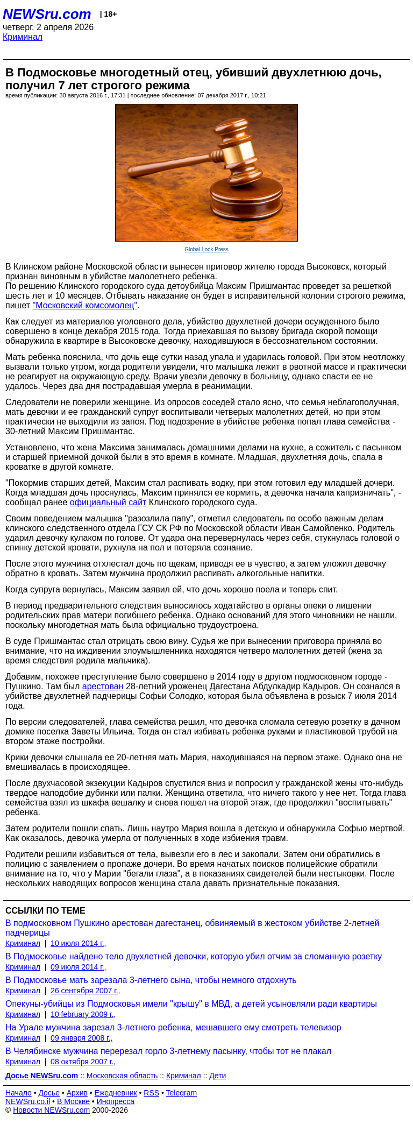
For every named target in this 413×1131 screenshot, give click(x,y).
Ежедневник (116, 1092)
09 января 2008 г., (81, 1038)
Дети (217, 1075)
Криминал (22, 36)
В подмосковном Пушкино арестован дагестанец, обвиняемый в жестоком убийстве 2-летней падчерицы (192, 927)
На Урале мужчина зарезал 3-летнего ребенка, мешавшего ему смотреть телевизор (173, 1027)
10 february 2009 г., (83, 1014)
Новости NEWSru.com (51, 1110)
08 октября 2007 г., (83, 1061)
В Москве (73, 1101)
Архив (77, 1092)
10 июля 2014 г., (78, 943)
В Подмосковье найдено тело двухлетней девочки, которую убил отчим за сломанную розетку (193, 956)
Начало (18, 1092)
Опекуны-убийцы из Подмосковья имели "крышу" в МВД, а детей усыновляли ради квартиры (191, 1003)
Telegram (181, 1092)
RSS (151, 1092)
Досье (49, 1092)
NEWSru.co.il (27, 1101)
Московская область (122, 1075)
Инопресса (116, 1101)
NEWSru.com (47, 14)
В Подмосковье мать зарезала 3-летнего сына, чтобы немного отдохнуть (151, 980)
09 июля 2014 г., (78, 967)
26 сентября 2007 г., (85, 990)
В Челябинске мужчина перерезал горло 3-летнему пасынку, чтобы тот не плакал (168, 1051)
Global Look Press (206, 249)
